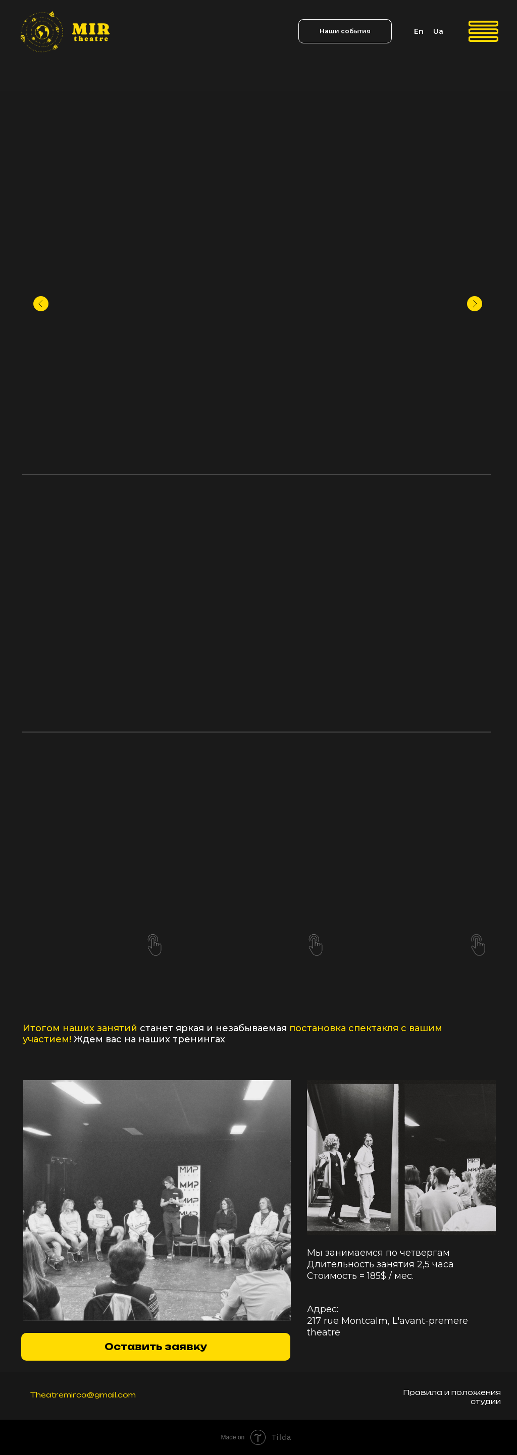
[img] (483, 31)
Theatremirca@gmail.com (83, 1394)
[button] (155, 1347)
